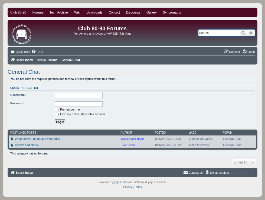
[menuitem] (37, 52)
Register (31, 87)
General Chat (24, 72)
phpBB (118, 182)
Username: (18, 94)
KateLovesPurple (132, 138)
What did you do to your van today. (38, 138)
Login (14, 87)
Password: (17, 103)
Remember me (67, 109)
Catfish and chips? (27, 145)
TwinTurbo (128, 145)
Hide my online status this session (80, 114)
